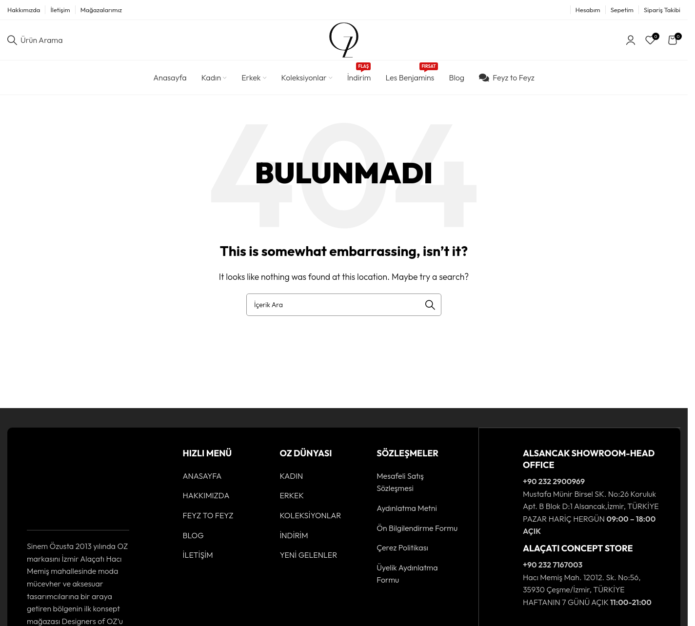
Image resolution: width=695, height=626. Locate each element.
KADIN (291, 480)
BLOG (193, 539)
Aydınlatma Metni (407, 512)
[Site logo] (344, 41)
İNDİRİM (293, 539)
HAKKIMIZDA (206, 499)
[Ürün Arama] (35, 42)
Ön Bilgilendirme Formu (417, 531)
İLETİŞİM (198, 559)
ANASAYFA (202, 480)
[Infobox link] (579, 496)
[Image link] (57, 486)
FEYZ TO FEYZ (208, 519)
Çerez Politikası (402, 551)
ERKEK (291, 499)
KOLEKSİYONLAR (310, 519)
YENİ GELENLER (308, 559)
